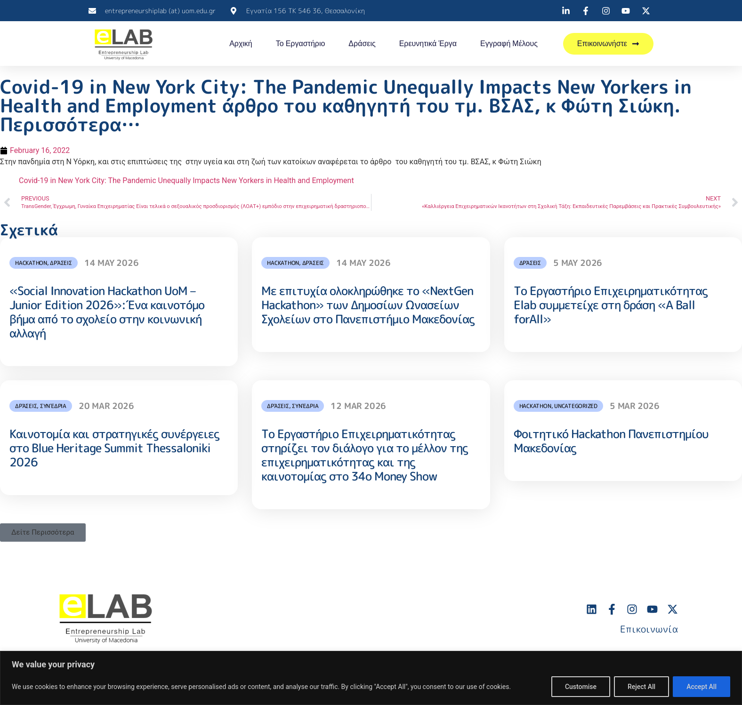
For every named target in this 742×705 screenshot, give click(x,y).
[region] (371, 678)
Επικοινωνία (649, 628)
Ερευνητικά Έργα (428, 43)
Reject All (641, 686)
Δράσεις (361, 43)
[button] (43, 532)
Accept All (701, 686)
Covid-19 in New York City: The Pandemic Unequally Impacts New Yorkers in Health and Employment (186, 180)
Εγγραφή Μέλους (509, 43)
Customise (581, 686)
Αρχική (240, 43)
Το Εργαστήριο (300, 43)
